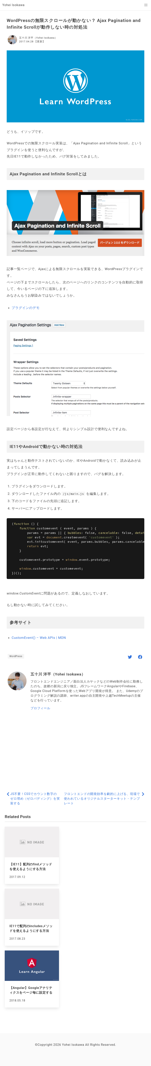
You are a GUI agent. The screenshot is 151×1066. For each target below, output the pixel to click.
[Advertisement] (75, 751)
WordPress (15, 656)
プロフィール (40, 708)
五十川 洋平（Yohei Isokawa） (38, 37)
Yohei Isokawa (13, 5)
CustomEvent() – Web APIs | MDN (39, 638)
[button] (146, 5)
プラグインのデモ (26, 308)
